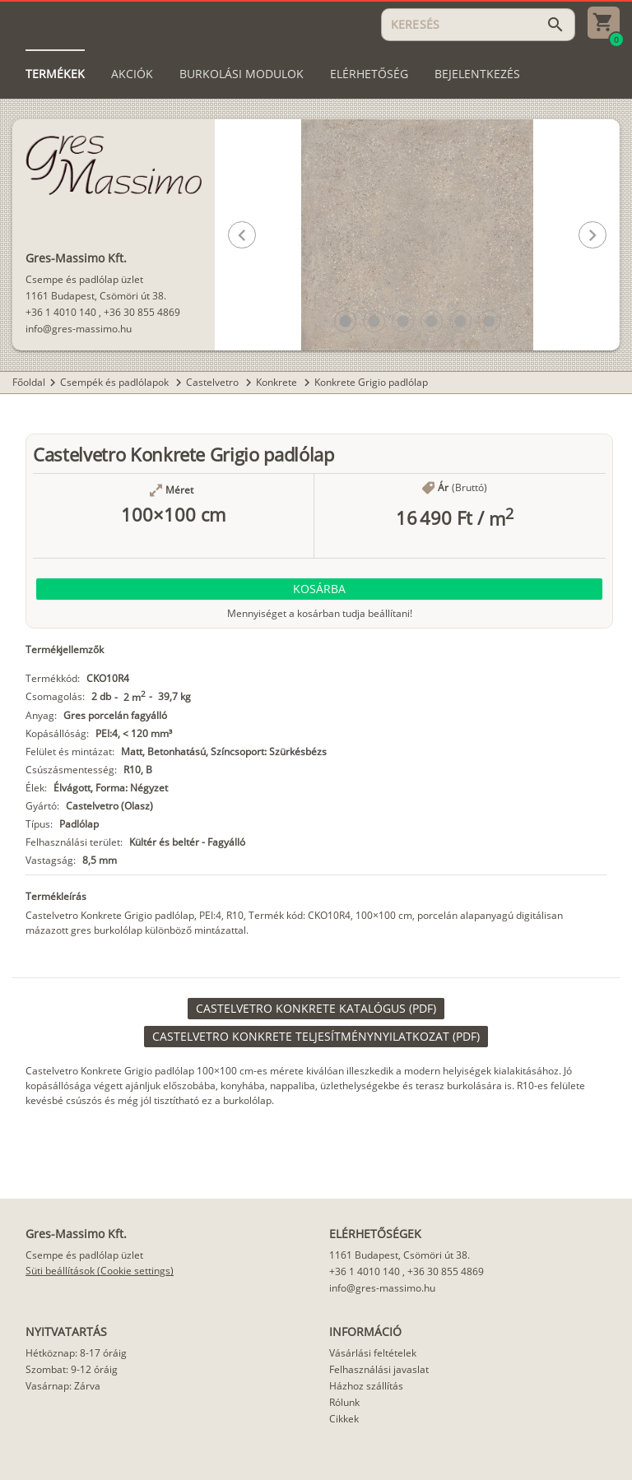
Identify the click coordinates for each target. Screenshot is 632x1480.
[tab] (55, 74)
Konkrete (278, 382)
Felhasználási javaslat (379, 1369)
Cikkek (344, 1419)
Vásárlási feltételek (372, 1353)
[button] (345, 321)
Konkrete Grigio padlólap (371, 382)
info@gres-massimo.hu (79, 329)
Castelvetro (213, 382)
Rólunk (344, 1402)
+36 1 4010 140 (61, 312)
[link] (316, 1008)
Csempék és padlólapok (115, 382)
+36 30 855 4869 (142, 312)
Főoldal (28, 382)
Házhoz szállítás (366, 1386)
